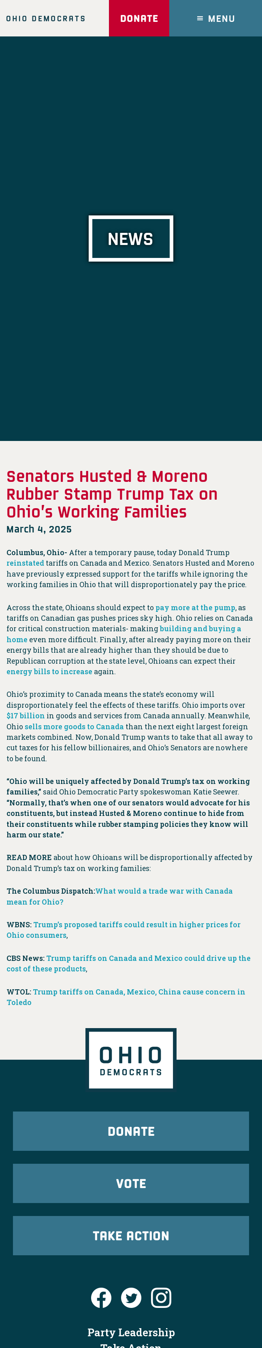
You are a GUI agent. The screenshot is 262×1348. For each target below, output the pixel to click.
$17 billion (25, 715)
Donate (139, 18)
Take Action (131, 1235)
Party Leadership (131, 1332)
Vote (131, 1183)
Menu (222, 18)
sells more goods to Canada (74, 726)
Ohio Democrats (45, 18)
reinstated (25, 563)
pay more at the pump (195, 607)
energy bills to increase (49, 671)
